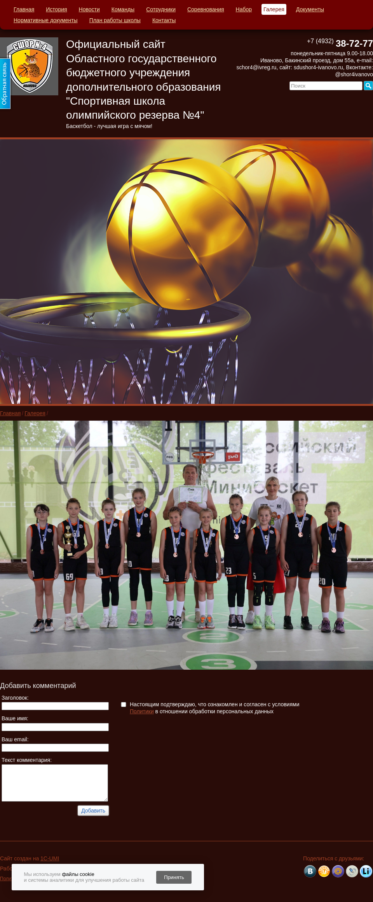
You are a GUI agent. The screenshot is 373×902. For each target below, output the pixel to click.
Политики (142, 711)
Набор (244, 9)
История (56, 9)
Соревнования (205, 9)
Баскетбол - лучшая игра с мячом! (109, 126)
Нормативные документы (46, 20)
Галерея (273, 9)
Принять (174, 877)
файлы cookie (78, 874)
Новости (89, 9)
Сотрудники (161, 9)
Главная (24, 9)
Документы (310, 9)
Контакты (164, 20)
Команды (123, 9)
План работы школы (115, 20)
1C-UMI (49, 858)
